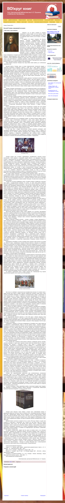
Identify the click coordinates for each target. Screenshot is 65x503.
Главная (5, 19)
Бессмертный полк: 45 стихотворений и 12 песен (53, 91)
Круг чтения (29, 19)
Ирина (11, 461)
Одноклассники (51, 52)
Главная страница (24, 495)
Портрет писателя (22, 19)
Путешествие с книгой (49, 19)
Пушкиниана (57, 19)
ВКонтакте (50, 51)
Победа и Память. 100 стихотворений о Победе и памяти (53, 87)
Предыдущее (42, 495)
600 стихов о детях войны (53, 93)
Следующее (6, 495)
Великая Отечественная (38, 19)
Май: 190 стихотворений (53, 95)
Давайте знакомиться (13, 19)
